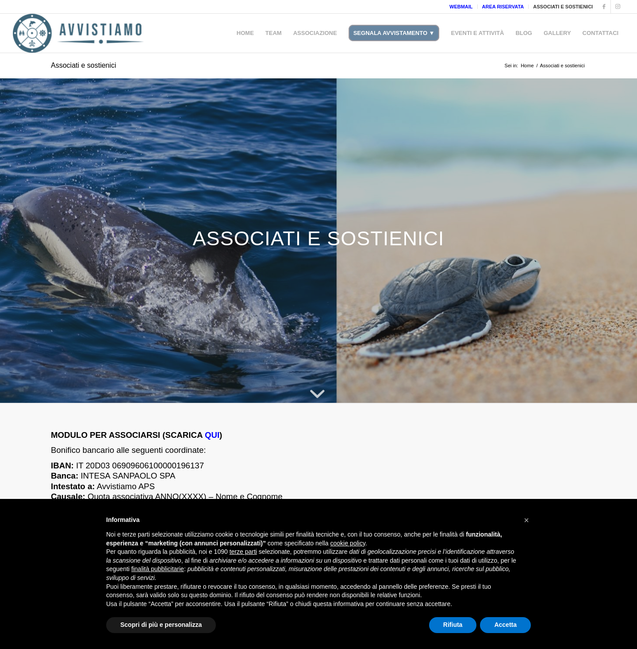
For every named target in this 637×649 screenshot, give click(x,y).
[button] (526, 520)
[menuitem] (461, 6)
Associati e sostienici (83, 65)
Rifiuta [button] (453, 624)
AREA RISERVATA (503, 6)
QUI (212, 435)
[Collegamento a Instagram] (617, 6)
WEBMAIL (461, 6)
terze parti (243, 551)
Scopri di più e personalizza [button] (161, 624)
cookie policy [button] (347, 543)
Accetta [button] (505, 624)
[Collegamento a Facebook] (604, 6)
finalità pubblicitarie (157, 568)
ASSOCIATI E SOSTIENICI (563, 6)
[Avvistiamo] (78, 33)
